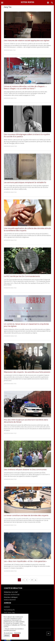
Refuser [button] (7, 635)
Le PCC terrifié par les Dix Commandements (22, 276)
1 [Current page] (20, 579)
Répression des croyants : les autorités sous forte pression (27, 372)
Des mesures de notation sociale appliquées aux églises (26, 40)
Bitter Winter (27, 2)
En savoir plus (8, 633)
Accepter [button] (15, 635)
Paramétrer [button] (17, 633)
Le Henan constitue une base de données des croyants (26, 515)
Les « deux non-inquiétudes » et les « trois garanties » (25, 561)
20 (32, 579)
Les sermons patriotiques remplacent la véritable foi (25, 182)
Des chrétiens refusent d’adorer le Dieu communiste (25, 470)
